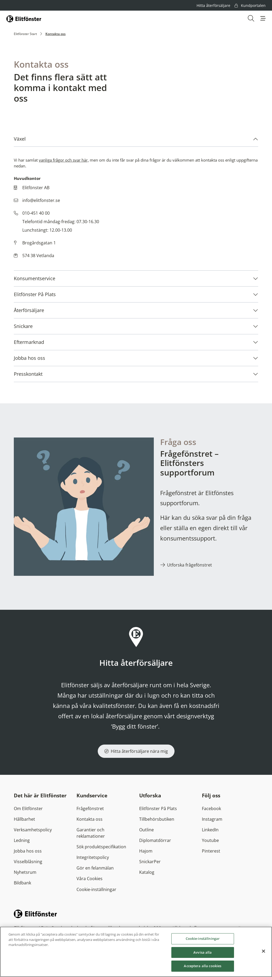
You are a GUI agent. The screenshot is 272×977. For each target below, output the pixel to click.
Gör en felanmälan (95, 868)
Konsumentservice (34, 278)
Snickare (23, 326)
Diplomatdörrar (155, 840)
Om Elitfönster (28, 808)
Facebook (211, 808)
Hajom (145, 851)
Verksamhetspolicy (33, 830)
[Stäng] (263, 951)
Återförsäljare (29, 310)
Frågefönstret (90, 808)
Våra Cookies (89, 878)
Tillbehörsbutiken (156, 819)
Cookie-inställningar (96, 889)
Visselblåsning (28, 861)
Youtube (210, 840)
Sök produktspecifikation (101, 847)
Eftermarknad (29, 342)
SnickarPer (150, 861)
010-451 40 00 (36, 213)
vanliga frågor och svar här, (64, 160)
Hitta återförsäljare (213, 5)
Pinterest (211, 851)
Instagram (212, 819)
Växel (20, 139)
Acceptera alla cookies (202, 965)
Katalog (146, 872)
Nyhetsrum (25, 872)
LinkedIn (210, 830)
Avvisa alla (202, 952)
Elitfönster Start (25, 34)
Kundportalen (250, 5)
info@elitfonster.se (41, 200)
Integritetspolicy (92, 857)
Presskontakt (28, 374)
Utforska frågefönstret (189, 565)
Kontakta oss (89, 819)
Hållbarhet (24, 819)
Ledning (22, 840)
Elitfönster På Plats (35, 294)
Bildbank (22, 883)
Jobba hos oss (29, 358)
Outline (146, 830)
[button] (263, 18)
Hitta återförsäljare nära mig (136, 751)
